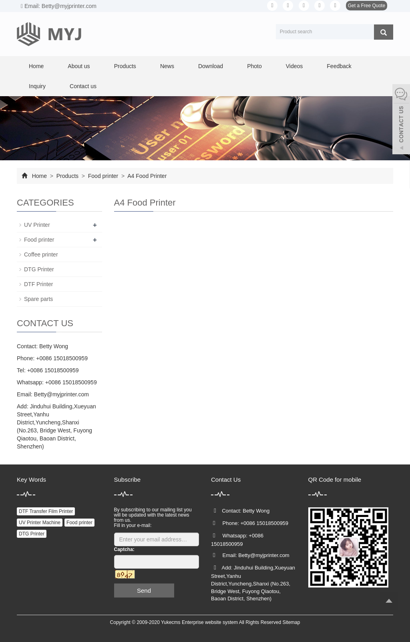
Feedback (339, 66)
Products (125, 66)
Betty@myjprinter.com (61, 394)
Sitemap (291, 622)
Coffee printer (41, 254)
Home (36, 66)
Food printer (103, 176)
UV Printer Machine (39, 522)
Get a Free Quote (366, 5)
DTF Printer (38, 284)
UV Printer (37, 225)
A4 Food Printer (146, 176)
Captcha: (124, 549)
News (167, 66)
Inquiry (37, 86)
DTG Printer (39, 269)
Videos (294, 66)
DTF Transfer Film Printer (46, 511)
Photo (254, 66)
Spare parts (38, 299)
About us (79, 66)
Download (210, 66)
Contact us (83, 86)
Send (144, 590)
